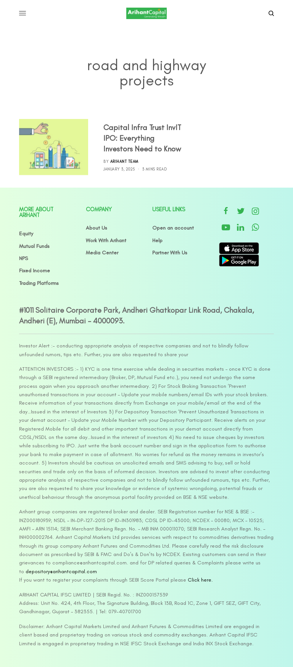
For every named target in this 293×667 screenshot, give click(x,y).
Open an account (173, 228)
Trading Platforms (39, 283)
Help (157, 240)
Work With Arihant (106, 240)
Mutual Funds (34, 246)
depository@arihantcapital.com (61, 571)
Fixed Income (34, 270)
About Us (96, 228)
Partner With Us (169, 252)
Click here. (200, 580)
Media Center (102, 252)
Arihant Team (124, 161)
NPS (23, 258)
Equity (26, 233)
